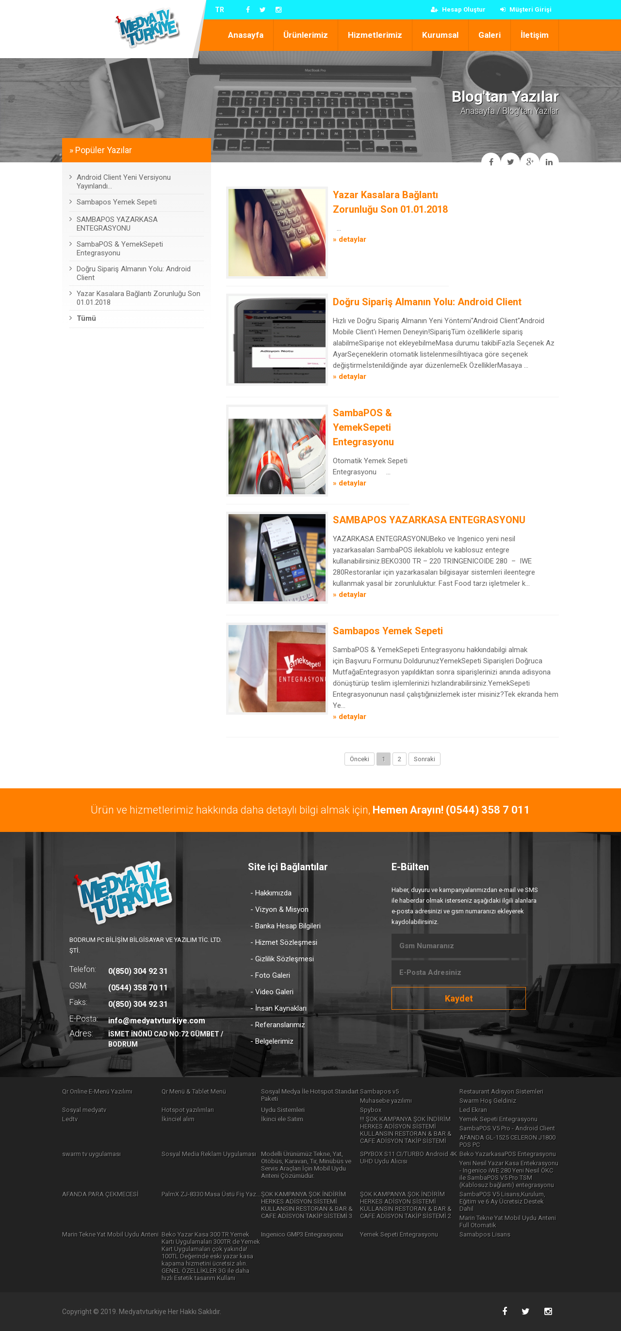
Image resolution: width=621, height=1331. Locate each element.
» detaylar (349, 239)
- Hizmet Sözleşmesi (283, 942)
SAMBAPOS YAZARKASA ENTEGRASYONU (429, 520)
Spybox (370, 1109)
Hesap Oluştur (458, 9)
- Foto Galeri (270, 975)
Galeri (489, 35)
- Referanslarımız (277, 1024)
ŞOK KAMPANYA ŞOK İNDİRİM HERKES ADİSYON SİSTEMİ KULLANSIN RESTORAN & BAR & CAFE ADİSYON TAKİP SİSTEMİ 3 (307, 1205)
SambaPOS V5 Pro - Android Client (507, 1128)
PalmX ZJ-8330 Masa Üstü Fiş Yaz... (211, 1194)
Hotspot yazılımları (188, 1109)
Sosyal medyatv (84, 1109)
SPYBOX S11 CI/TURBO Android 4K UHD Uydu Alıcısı (408, 1157)
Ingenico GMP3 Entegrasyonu (302, 1234)
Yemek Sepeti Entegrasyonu (498, 1119)
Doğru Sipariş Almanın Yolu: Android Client (427, 302)
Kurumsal (440, 35)
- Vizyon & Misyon (279, 909)
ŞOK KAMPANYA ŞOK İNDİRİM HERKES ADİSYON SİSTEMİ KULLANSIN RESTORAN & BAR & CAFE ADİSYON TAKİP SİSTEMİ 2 (406, 1205)
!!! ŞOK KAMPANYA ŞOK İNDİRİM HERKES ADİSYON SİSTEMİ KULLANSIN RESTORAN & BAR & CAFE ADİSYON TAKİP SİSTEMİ (406, 1129)
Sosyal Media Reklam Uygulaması (209, 1154)
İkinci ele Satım (282, 1119)
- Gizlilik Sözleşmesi (282, 959)
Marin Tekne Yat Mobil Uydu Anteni (110, 1234)
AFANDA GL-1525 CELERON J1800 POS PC (507, 1141)
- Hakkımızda (271, 893)
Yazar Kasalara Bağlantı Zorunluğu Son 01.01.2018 (134, 298)
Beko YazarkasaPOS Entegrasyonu (507, 1154)
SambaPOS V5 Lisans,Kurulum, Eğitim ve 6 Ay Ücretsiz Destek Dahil (502, 1201)
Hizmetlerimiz (375, 35)
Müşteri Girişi (526, 9)
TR (219, 10)
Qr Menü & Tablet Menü (194, 1091)
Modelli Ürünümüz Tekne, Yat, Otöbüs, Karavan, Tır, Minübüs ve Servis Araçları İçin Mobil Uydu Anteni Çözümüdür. (306, 1164)
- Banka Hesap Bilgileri (285, 926)
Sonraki (424, 759)
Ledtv (70, 1119)
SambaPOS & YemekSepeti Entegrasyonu (363, 427)
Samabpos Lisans (484, 1234)
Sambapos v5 (379, 1091)
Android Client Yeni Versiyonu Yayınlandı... (120, 181)
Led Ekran (473, 1109)
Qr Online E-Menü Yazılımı (97, 1091)
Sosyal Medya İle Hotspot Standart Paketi (310, 1095)
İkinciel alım (178, 1119)
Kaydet (459, 998)
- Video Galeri (272, 991)
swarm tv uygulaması (91, 1154)
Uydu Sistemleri (283, 1109)
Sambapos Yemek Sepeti (388, 631)
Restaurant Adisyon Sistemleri (501, 1091)
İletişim (535, 35)
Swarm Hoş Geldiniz (487, 1100)
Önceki (359, 759)
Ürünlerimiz (305, 35)
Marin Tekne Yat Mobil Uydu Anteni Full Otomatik (507, 1221)
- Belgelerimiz (272, 1041)
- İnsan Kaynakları (278, 1008)
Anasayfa (245, 35)
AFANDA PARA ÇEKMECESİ (100, 1194)
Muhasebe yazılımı (386, 1100)
